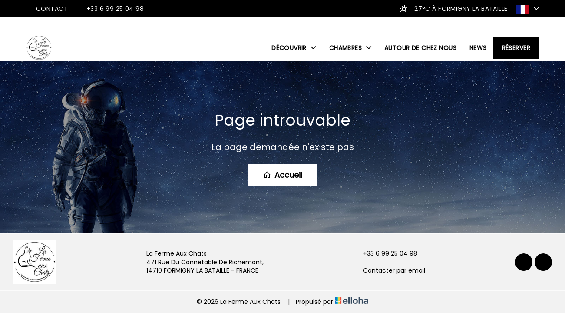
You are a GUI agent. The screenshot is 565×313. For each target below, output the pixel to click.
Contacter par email (389, 270)
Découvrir (293, 47)
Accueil (282, 175)
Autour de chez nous (420, 47)
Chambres (350, 47)
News (478, 47)
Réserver (516, 47)
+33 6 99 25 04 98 (385, 254)
